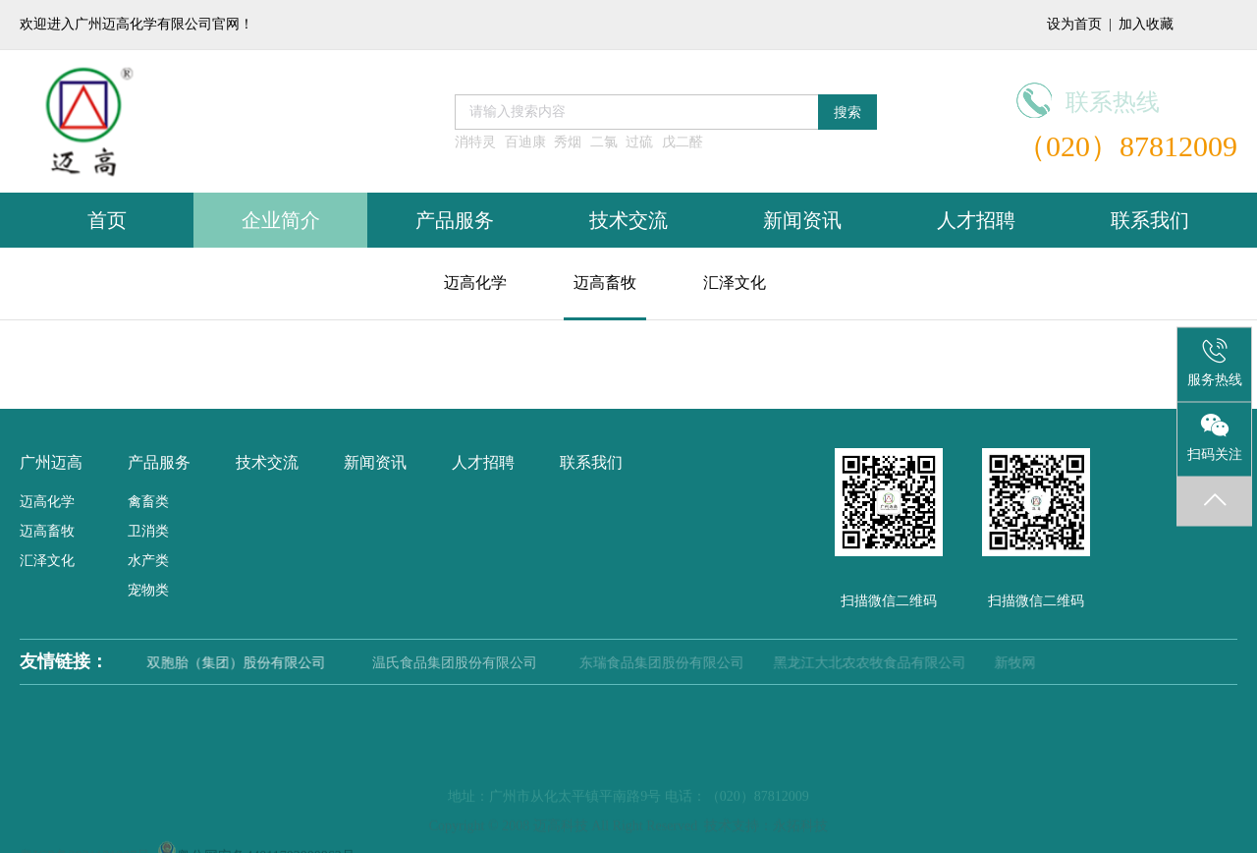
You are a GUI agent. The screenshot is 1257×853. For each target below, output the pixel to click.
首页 (107, 220)
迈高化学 (475, 282)
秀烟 (567, 142)
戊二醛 (682, 142)
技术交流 (628, 220)
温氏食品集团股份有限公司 (463, 662)
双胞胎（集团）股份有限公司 (246, 662)
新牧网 (1014, 662)
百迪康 (525, 142)
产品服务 (454, 220)
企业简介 (281, 220)
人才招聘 (976, 220)
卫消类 (148, 531)
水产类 (148, 560)
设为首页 (1074, 24)
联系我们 (1150, 220)
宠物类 (148, 590)
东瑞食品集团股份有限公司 (662, 662)
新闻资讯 (802, 220)
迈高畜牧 (605, 282)
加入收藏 (1146, 24)
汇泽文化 (734, 282)
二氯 (604, 142)
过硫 (639, 142)
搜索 (847, 112)
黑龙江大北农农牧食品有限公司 (870, 662)
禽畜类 (148, 501)
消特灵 (475, 142)
